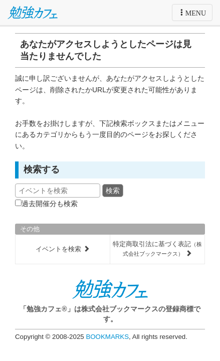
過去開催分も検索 (50, 204)
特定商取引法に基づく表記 (157, 248)
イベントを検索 (63, 249)
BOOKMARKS (107, 336)
